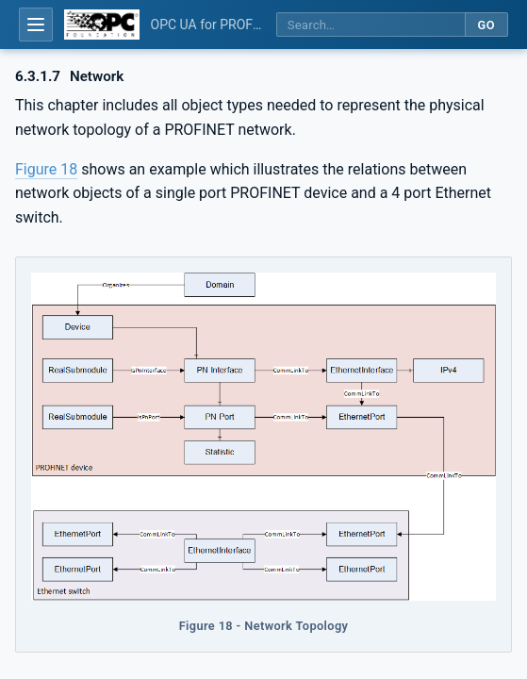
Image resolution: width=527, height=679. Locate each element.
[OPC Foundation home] (102, 24)
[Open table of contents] (36, 24)
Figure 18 (46, 169)
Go (486, 25)
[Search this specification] (370, 25)
